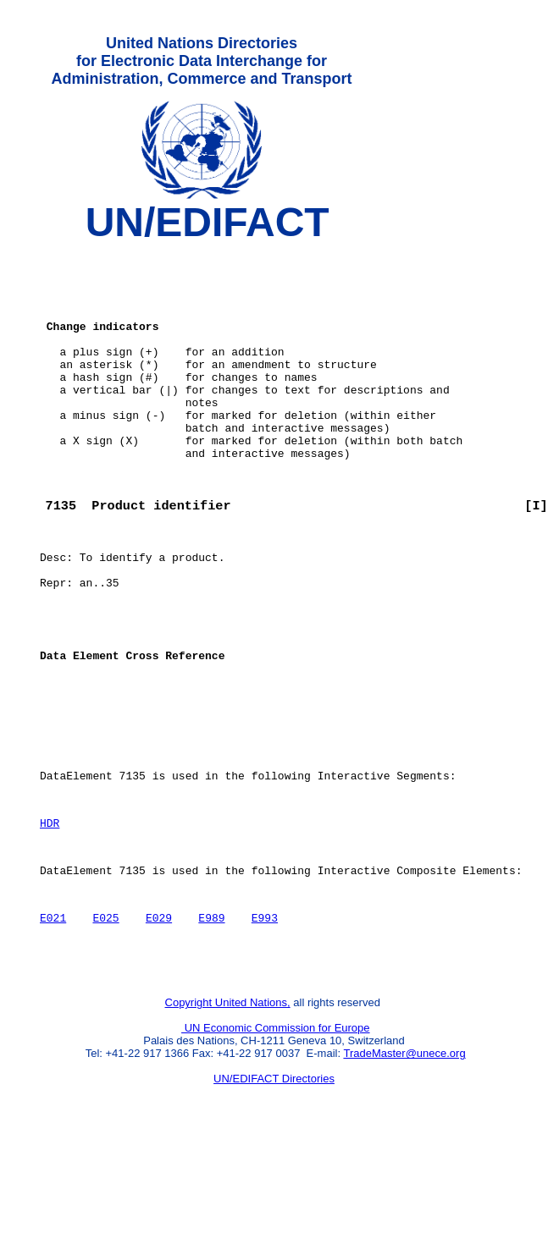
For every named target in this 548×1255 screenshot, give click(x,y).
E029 (159, 1023)
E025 (105, 1023)
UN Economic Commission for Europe (275, 1141)
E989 (211, 1023)
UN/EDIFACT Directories (274, 1192)
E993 (265, 1023)
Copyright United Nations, (228, 1115)
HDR (49, 918)
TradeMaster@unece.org (404, 1166)
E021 (53, 1023)
